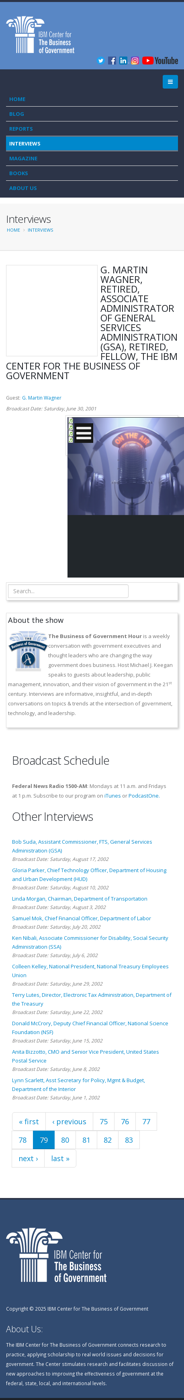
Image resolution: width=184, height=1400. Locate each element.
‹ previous (69, 1121)
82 (108, 1140)
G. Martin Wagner (41, 397)
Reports (21, 128)
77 (146, 1121)
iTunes (112, 795)
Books (18, 173)
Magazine (23, 158)
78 (22, 1140)
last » (60, 1158)
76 (125, 1121)
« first (29, 1121)
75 (104, 1121)
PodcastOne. (144, 795)
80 (65, 1140)
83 (129, 1140)
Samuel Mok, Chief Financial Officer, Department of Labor (81, 918)
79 (44, 1140)
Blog (16, 113)
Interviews (25, 143)
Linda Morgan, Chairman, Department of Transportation (79, 898)
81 (86, 1140)
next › (28, 1158)
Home (17, 99)
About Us (23, 188)
